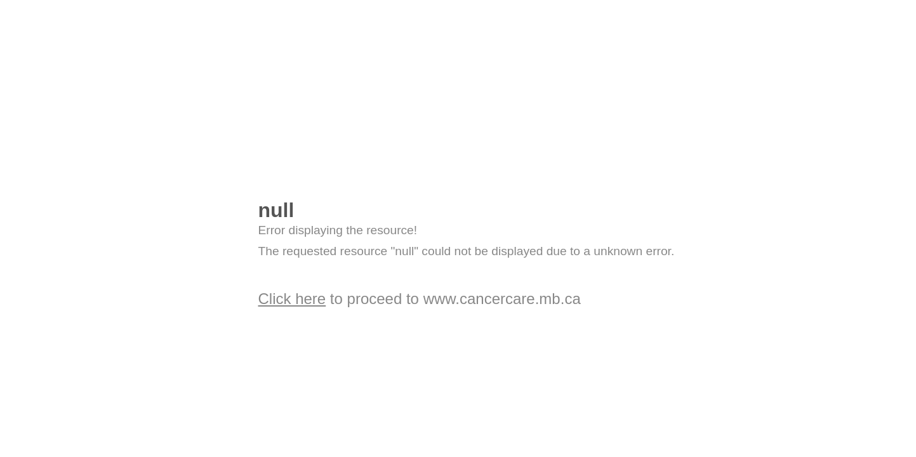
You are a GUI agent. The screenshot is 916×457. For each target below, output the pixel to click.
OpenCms (306, 151)
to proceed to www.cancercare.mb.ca (419, 298)
